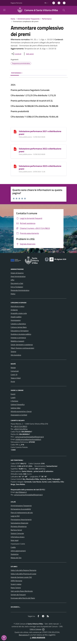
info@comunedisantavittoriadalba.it (28, 439)
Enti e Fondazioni (17, 287)
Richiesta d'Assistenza (19, 526)
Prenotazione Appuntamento (21, 519)
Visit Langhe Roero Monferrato (22, 591)
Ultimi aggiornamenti (18, 550)
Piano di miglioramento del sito (22, 512)
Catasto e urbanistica (18, 323)
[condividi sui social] (16, 54)
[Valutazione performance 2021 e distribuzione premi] (15, 131)
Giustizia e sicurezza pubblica (21, 334)
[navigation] (4, 10)
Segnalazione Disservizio (19, 523)
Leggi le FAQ (15, 516)
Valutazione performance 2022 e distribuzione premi (40, 150)
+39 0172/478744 (21, 429)
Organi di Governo (17, 273)
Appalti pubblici (16, 316)
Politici (13, 293)
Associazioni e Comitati (19, 415)
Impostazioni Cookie (18, 543)
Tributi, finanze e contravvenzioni (22, 348)
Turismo (13, 351)
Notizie (13, 367)
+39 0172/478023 (20, 426)
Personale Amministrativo (20, 290)
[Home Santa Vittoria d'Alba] (37, 10)
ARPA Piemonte (16, 580)
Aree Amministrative (18, 276)
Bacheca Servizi (16, 530)
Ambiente (14, 310)
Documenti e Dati (17, 283)
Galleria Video (15, 408)
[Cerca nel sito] (63, 10)
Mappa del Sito (16, 557)
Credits (13, 547)
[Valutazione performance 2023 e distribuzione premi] (15, 166)
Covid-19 (14, 374)
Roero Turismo (16, 587)
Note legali (14, 540)
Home (13, 18)
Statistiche (14, 554)
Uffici (12, 280)
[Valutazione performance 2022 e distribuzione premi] (15, 148)
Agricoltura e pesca (17, 306)
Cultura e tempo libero (19, 327)
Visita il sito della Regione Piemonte (23, 570)
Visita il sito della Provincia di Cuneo (23, 573)
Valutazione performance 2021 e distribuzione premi (40, 133)
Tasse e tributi (16, 378)
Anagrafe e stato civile (19, 313)
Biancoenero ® (24, 635)
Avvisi (13, 381)
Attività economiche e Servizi (21, 411)
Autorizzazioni (16, 320)
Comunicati (15, 371)
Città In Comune (35, 629)
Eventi (13, 394)
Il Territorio (14, 401)
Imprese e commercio (18, 337)
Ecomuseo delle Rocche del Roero (23, 598)
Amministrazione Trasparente (28, 18)
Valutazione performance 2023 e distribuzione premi (40, 167)
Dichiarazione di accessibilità (21, 509)
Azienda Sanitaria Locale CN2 (21, 577)
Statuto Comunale (17, 533)
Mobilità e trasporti (17, 341)
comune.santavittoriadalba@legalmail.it (29, 436)
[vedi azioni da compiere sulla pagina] (28, 54)
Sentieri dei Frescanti (18, 594)
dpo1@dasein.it (21, 492)
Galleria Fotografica (18, 404)
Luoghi (13, 397)
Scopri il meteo (16, 584)
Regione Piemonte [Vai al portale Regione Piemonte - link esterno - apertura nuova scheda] (16, 3)
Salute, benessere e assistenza (22, 344)
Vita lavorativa (16, 355)
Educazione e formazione (20, 330)
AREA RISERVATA (37, 637)
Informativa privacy (18, 537)
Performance (47, 18)
